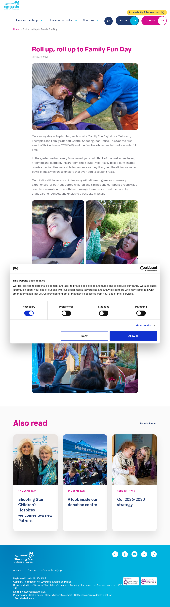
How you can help (60, 20)
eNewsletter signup (52, 570)
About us (88, 20)
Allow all (133, 335)
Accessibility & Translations (147, 12)
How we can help (27, 20)
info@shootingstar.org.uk (32, 592)
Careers (32, 570)
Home (16, 29)
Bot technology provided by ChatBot (93, 595)
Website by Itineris (24, 599)
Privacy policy (20, 595)
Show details (143, 325)
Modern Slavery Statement (58, 595)
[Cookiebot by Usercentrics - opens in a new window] (142, 268)
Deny (85, 335)
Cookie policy (36, 595)
